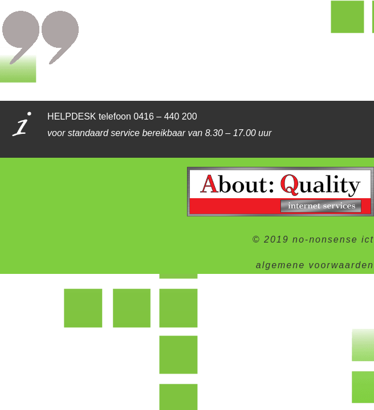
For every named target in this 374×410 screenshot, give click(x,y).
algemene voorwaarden (315, 265)
